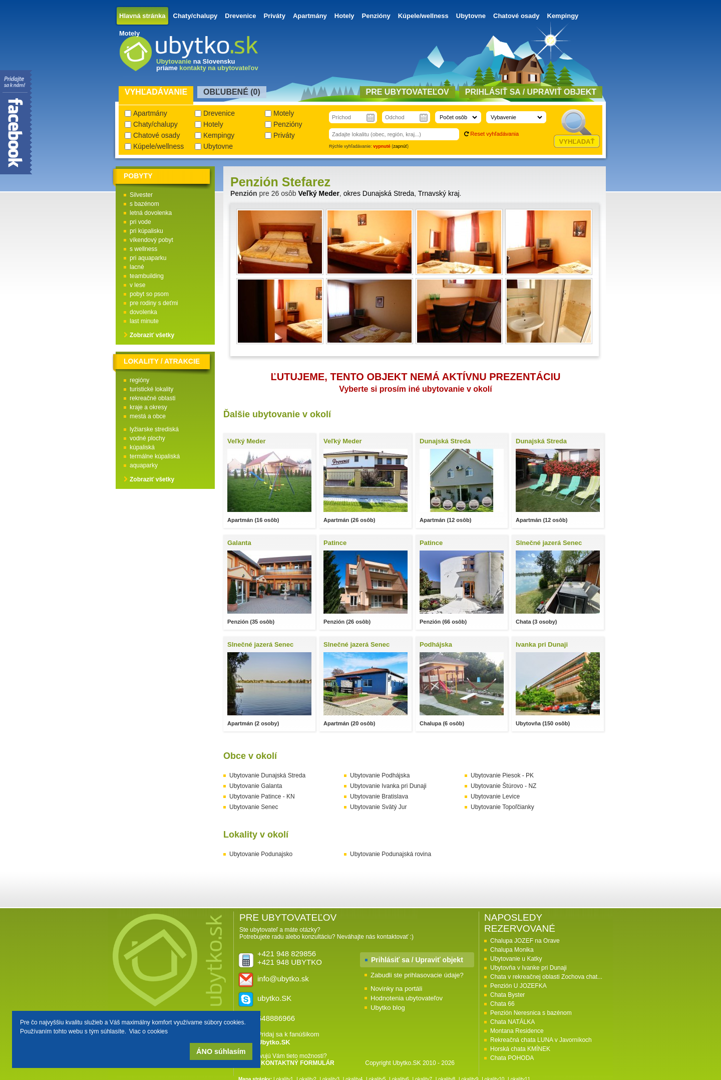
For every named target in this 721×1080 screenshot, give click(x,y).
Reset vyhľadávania (494, 134)
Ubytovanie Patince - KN (262, 796)
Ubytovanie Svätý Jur (378, 807)
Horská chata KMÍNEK (520, 1048)
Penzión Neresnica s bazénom (531, 1012)
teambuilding (147, 276)
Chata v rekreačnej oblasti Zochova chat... (546, 976)
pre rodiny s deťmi (154, 303)
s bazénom (144, 203)
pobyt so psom (149, 294)
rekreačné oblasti (152, 398)
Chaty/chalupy (195, 16)
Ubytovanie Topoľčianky (502, 807)
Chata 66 (502, 1003)
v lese (137, 285)
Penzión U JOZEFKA (518, 985)
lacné (137, 267)
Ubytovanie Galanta (255, 785)
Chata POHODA (512, 1057)
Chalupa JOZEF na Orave (525, 940)
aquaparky (144, 465)
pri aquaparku (148, 257)
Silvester (141, 194)
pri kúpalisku (146, 230)
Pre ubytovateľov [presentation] (407, 92)
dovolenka (143, 312)
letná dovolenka (151, 212)
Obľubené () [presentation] (231, 92)
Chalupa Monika (512, 949)
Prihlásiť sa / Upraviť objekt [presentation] (530, 92)
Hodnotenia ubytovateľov (407, 998)
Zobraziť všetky (152, 335)
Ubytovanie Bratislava (379, 796)
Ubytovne (471, 16)
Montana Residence (517, 1030)
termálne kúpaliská (155, 456)
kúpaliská (142, 447)
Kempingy (563, 16)
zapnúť (400, 146)
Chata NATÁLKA (512, 1021)
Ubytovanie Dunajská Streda (267, 775)
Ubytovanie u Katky (516, 958)
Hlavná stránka (142, 16)
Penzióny (376, 16)
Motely (129, 33)
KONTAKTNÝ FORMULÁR (297, 1062)
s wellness (143, 248)
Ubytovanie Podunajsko (260, 854)
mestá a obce (148, 416)
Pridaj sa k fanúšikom (288, 1038)
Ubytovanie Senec (253, 807)
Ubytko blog (388, 1007)
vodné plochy (147, 438)
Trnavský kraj (439, 193)
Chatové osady (516, 16)
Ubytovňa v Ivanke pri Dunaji (528, 967)
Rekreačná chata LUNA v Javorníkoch (541, 1039)
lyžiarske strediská (154, 429)
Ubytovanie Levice (495, 796)
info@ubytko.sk (283, 978)
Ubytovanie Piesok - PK (502, 775)
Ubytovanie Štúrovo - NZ (503, 785)
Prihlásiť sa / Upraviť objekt (417, 960)
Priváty (274, 16)
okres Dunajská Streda (379, 193)
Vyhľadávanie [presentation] (156, 92)
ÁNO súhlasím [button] (220, 1051)
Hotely (344, 16)
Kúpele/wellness (423, 16)
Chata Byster (507, 994)
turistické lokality (151, 389)
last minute (144, 321)
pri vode (140, 221)
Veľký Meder (318, 193)
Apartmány (310, 16)
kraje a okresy (148, 407)
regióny (139, 380)
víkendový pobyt (151, 239)
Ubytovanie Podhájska (380, 775)
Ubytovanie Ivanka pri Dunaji (388, 785)
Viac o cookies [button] (148, 1031)
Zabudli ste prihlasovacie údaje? (417, 975)
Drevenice (240, 16)
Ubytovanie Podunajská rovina (390, 854)
